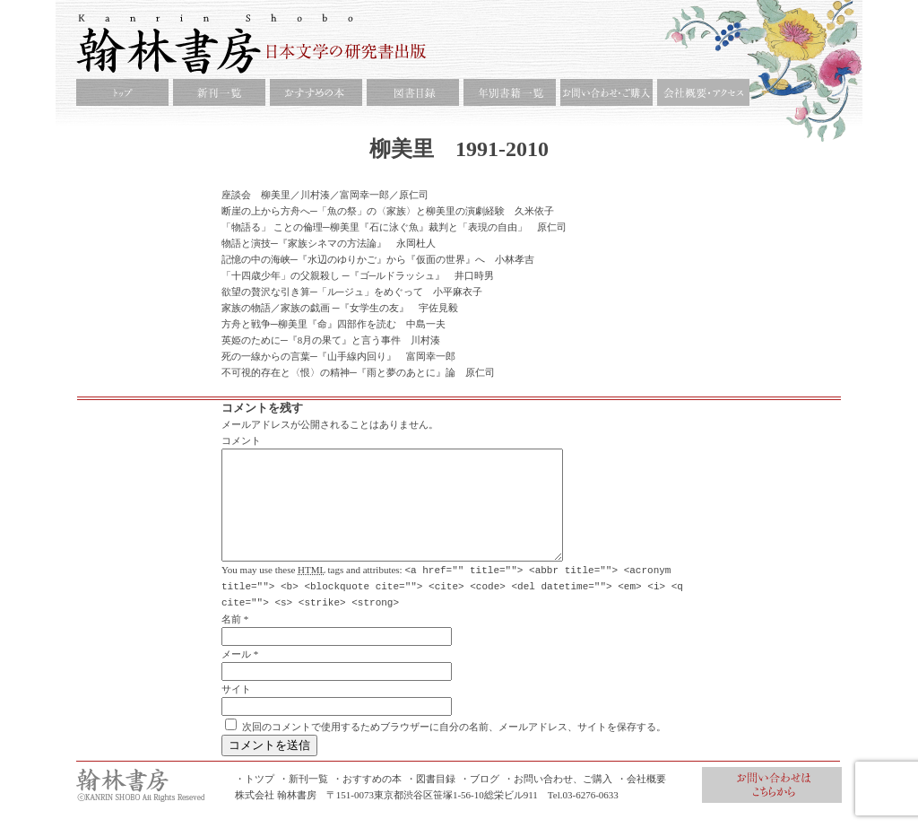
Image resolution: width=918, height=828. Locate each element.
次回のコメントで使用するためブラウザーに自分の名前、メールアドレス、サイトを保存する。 (454, 747)
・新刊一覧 (303, 799)
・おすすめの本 (367, 799)
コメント (241, 440)
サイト (236, 709)
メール (236, 674)
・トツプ (254, 799)
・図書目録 (430, 799)
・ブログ (479, 799)
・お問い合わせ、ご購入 (558, 799)
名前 (231, 639)
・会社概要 (641, 799)
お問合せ (772, 806)
